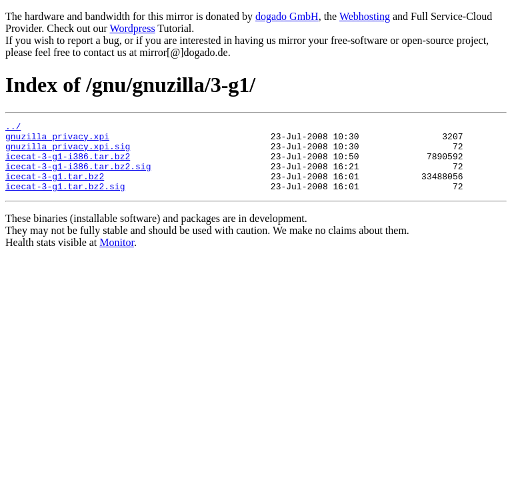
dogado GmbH (287, 16)
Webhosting (364, 16)
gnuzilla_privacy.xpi (57, 140)
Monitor (116, 256)
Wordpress (132, 28)
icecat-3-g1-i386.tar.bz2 (67, 164)
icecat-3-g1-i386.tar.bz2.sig (78, 176)
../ (13, 128)
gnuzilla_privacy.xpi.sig (67, 152)
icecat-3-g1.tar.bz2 (54, 188)
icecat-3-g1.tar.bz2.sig (65, 200)
